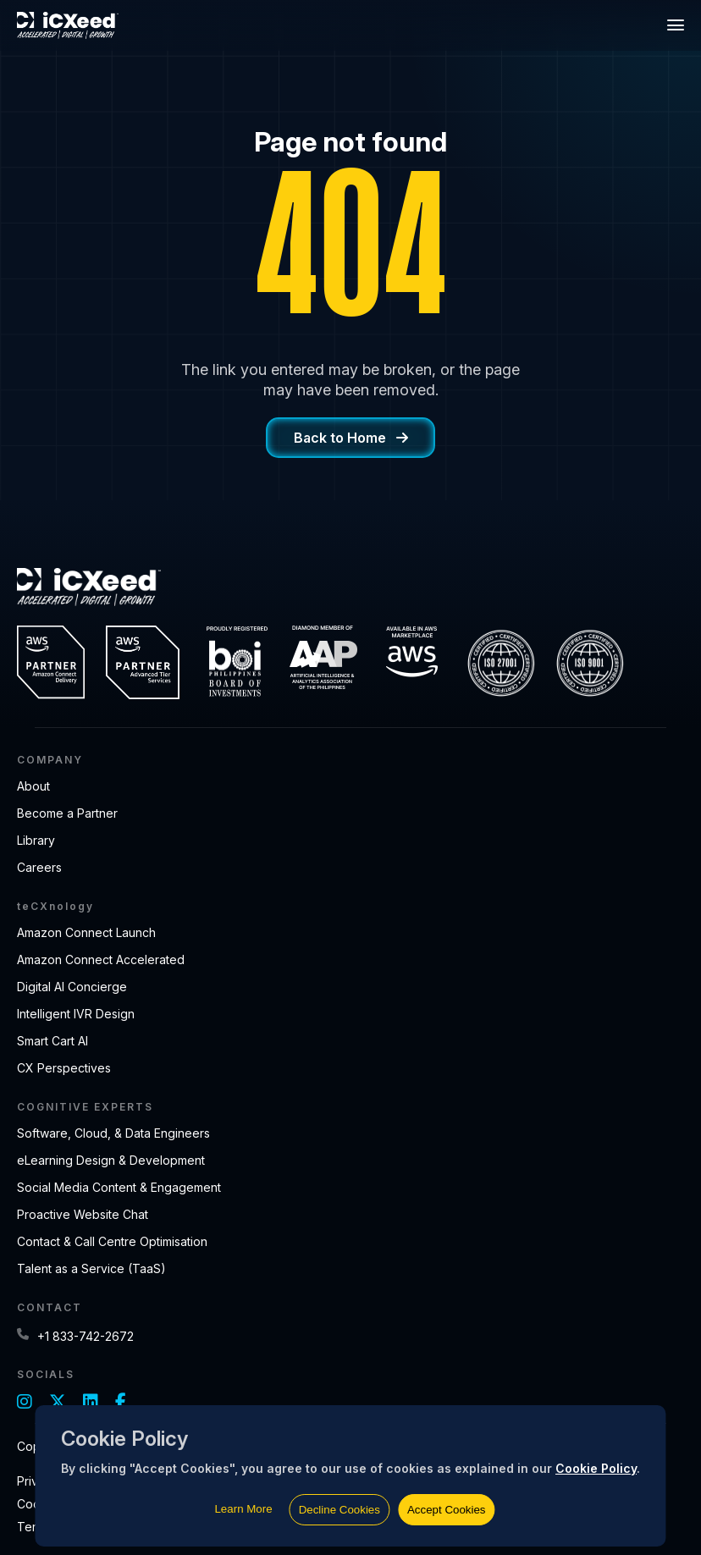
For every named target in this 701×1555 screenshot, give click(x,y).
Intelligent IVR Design (76, 1013)
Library (36, 840)
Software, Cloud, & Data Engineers (113, 1133)
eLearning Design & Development (111, 1160)
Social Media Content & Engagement (119, 1187)
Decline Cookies (339, 1509)
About (33, 786)
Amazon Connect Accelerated (101, 959)
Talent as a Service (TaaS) (91, 1268)
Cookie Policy (596, 1468)
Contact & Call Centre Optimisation (112, 1241)
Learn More (243, 1509)
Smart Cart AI (52, 1041)
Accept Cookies (446, 1509)
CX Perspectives (64, 1068)
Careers (39, 867)
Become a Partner (67, 813)
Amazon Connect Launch (86, 932)
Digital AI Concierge (72, 986)
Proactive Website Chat (82, 1214)
